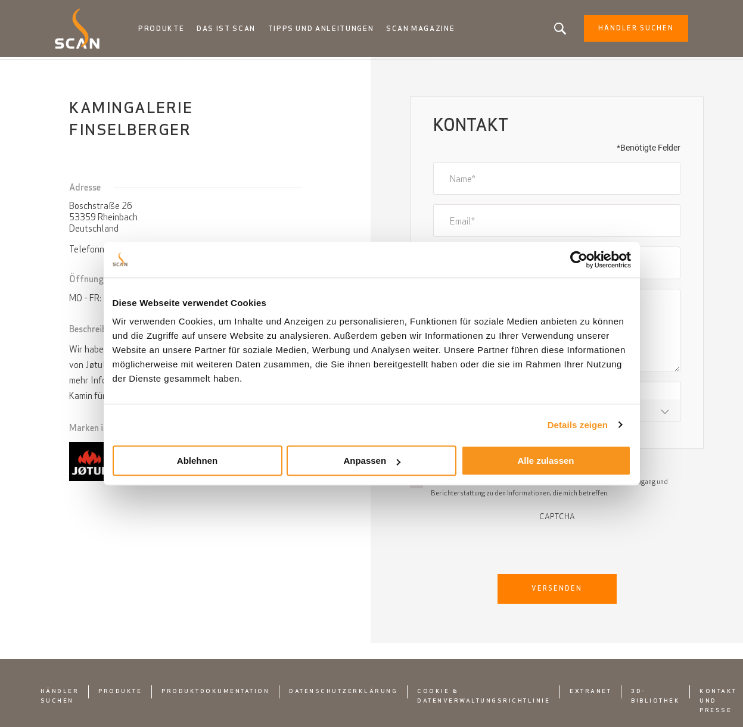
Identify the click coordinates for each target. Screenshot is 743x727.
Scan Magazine (425, 30)
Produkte (168, 30)
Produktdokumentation (215, 693)
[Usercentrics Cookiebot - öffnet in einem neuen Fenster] (579, 260)
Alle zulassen (545, 460)
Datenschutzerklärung (343, 693)
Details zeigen (578, 425)
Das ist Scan (232, 30)
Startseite (78, 71)
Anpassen (371, 460)
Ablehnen (197, 460)
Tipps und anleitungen (326, 30)
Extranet (590, 693)
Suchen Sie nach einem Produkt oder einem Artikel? (553, 30)
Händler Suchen (629, 30)
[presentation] (557, 546)
